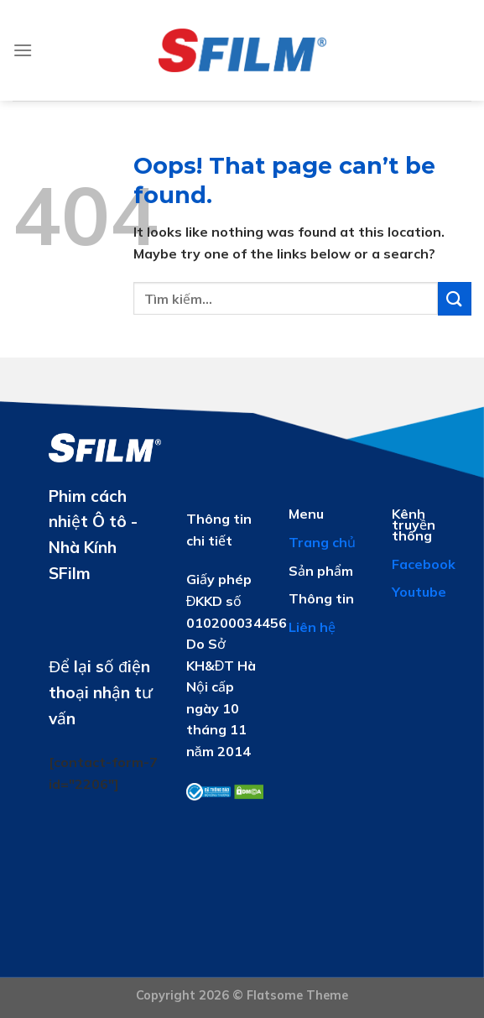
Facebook (423, 564)
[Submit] (454, 298)
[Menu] (23, 49)
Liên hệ (312, 627)
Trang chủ (322, 542)
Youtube (419, 591)
